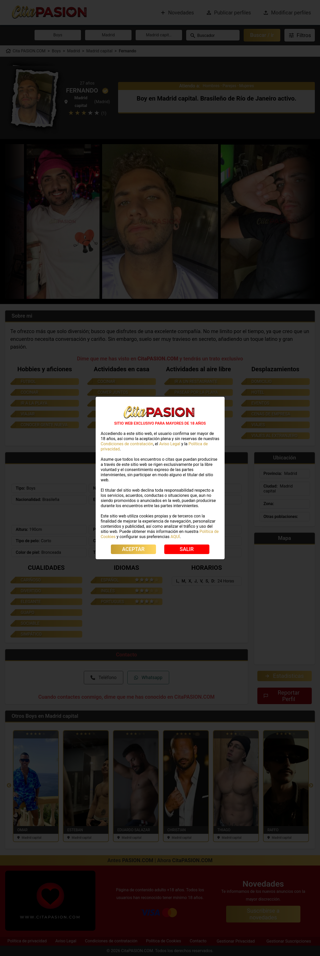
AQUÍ (175, 536)
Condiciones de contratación (127, 443)
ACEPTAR (133, 549)
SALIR (187, 549)
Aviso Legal (169, 443)
